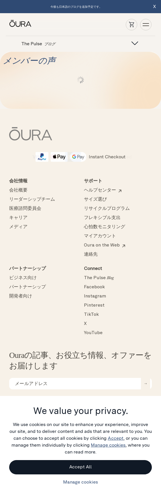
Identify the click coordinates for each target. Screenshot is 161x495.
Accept (115, 438)
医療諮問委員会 (25, 208)
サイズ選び (95, 199)
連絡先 (91, 254)
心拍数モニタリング (104, 227)
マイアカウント (100, 236)
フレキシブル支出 (102, 218)
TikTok (91, 314)
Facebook (94, 287)
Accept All (80, 467)
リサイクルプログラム (107, 208)
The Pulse (99, 278)
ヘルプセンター (100, 190)
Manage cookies (108, 445)
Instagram (95, 296)
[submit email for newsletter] (145, 383)
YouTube (93, 333)
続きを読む (80, 79)
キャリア (18, 218)
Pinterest (94, 305)
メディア (18, 227)
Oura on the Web (102, 245)
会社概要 (18, 190)
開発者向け (20, 296)
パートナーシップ (27, 287)
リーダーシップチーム (32, 199)
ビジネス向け (23, 278)
